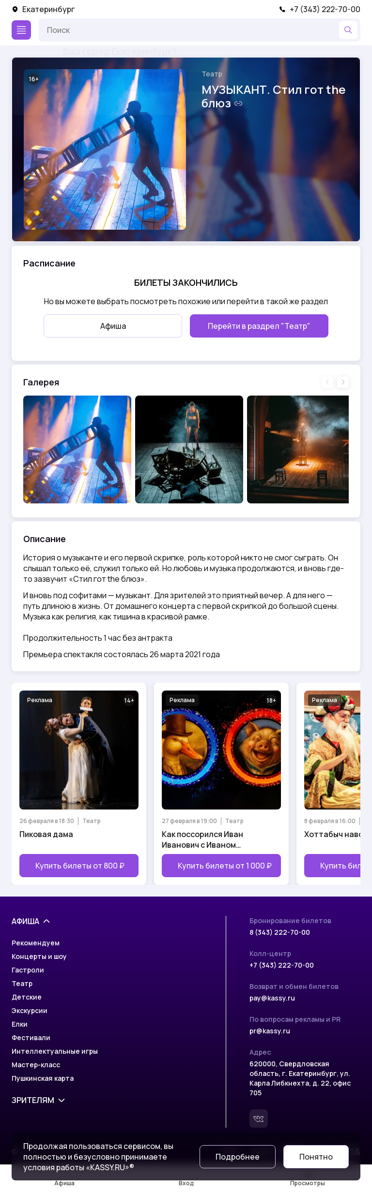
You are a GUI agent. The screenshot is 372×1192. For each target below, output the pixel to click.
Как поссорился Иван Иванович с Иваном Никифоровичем (202, 839)
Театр (212, 73)
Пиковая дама (46, 834)
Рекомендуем (36, 942)
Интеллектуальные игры (55, 1051)
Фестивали (31, 1037)
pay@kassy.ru (272, 997)
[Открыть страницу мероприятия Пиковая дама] (79, 784)
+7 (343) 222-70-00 (319, 9)
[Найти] (348, 30)
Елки (20, 1024)
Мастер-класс (36, 1064)
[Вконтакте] (258, 1118)
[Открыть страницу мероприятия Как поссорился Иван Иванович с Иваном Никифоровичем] (221, 784)
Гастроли (28, 969)
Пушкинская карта (43, 1078)
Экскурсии (29, 1010)
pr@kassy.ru (269, 1030)
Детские (27, 996)
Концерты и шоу (39, 956)
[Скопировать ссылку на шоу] (238, 103)
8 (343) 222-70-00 (279, 932)
